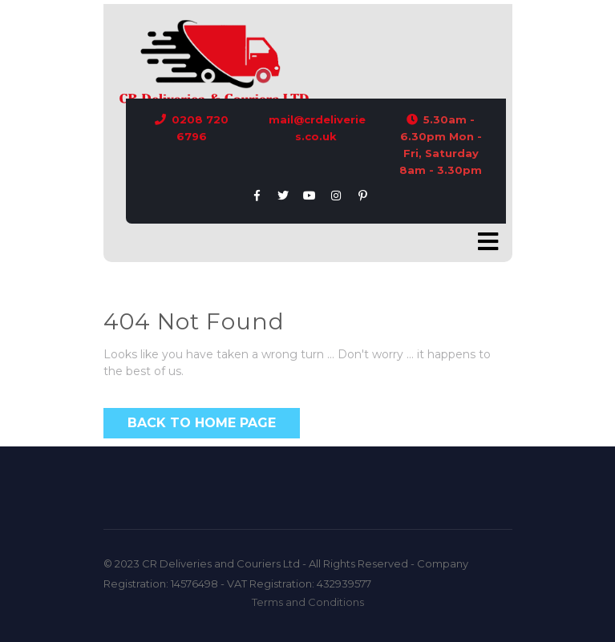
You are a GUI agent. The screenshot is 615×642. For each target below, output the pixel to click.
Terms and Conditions (308, 602)
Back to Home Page (201, 422)
